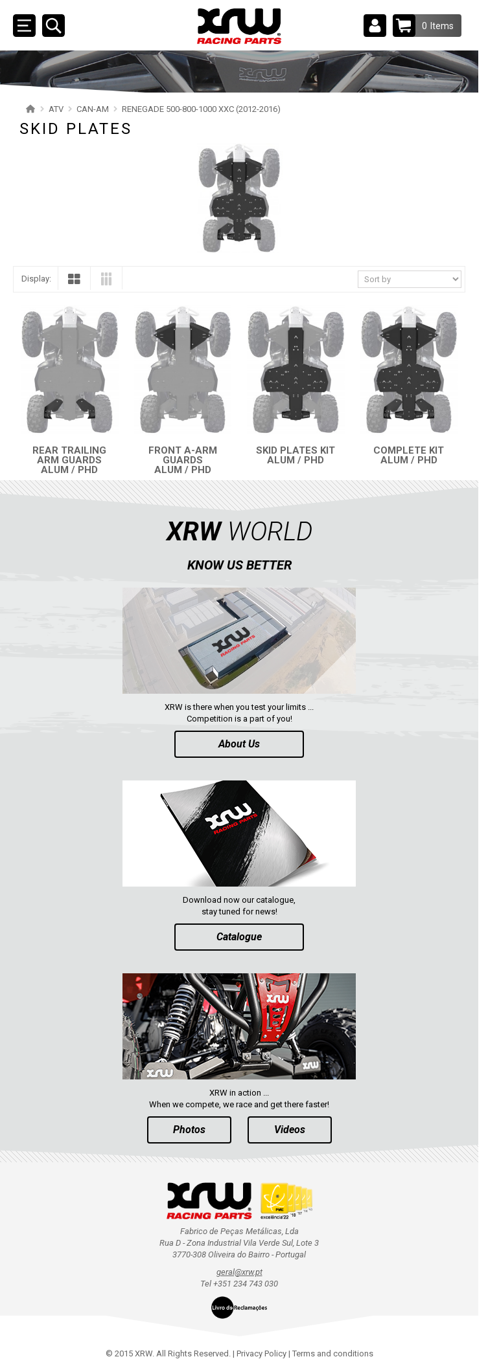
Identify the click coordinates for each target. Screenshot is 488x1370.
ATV (56, 109)
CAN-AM (92, 109)
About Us (239, 744)
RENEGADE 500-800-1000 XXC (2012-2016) (201, 109)
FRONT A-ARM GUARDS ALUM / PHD (182, 460)
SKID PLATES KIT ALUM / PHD (295, 455)
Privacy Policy (261, 1353)
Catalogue (239, 937)
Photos (189, 1129)
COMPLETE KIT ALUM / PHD (408, 455)
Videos (289, 1129)
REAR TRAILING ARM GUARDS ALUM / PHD (69, 460)
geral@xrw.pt (239, 1272)
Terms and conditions (332, 1353)
